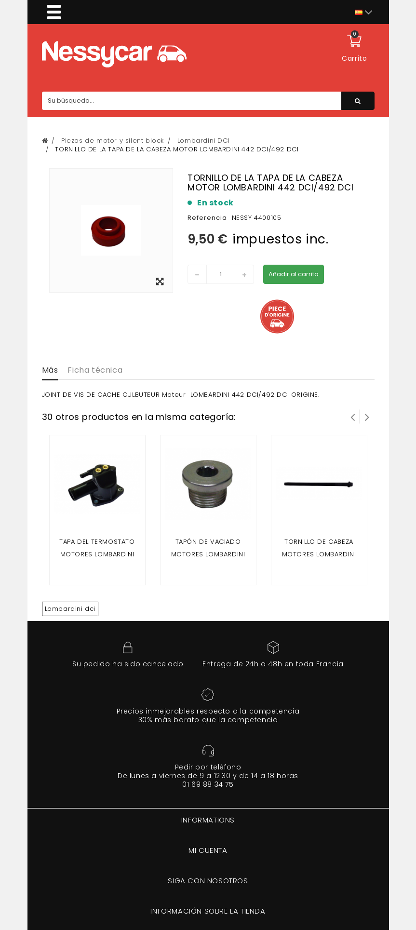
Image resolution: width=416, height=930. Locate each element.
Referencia (207, 217)
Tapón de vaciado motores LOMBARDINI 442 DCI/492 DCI (208, 554)
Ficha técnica (94, 370)
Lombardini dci (70, 608)
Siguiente (367, 416)
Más (50, 370)
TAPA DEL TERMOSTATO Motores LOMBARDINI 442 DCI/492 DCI (96, 554)
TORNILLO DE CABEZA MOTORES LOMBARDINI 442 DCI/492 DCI (319, 554)
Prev (353, 416)
